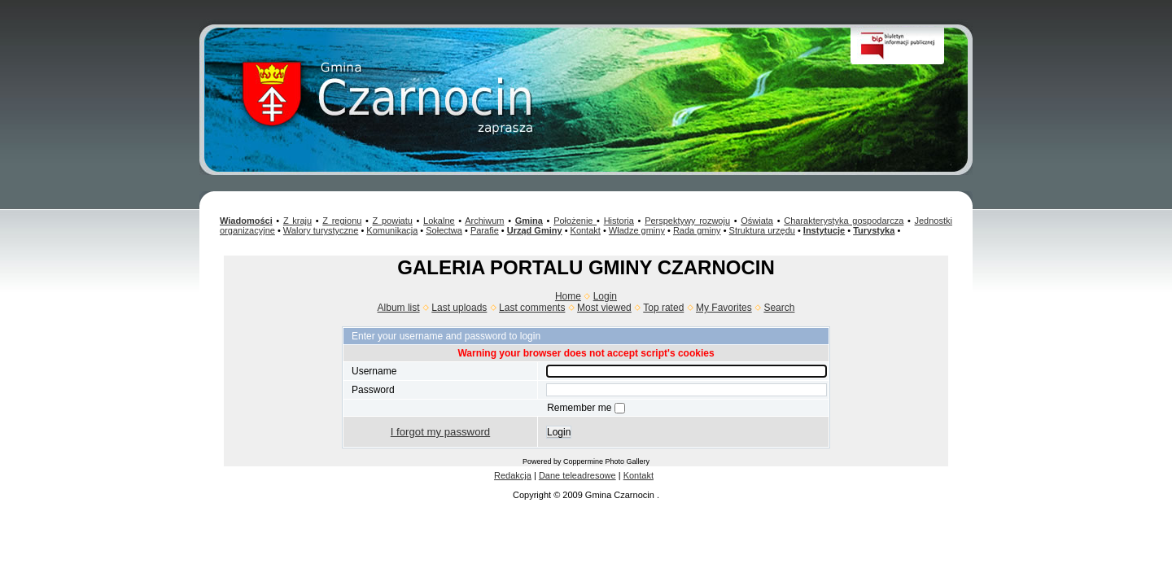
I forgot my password (440, 432)
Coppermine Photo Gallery (606, 461)
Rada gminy (697, 230)
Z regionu (341, 220)
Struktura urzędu (762, 230)
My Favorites (724, 307)
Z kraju (297, 220)
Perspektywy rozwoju (687, 220)
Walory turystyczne (321, 230)
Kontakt (586, 230)
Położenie (575, 220)
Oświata (757, 220)
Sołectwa (444, 230)
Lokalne (439, 220)
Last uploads (459, 307)
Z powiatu (393, 220)
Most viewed (604, 307)
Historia (619, 220)
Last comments (532, 307)
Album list (399, 307)
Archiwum (484, 220)
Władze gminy (637, 230)
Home (568, 296)
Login (605, 296)
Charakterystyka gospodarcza (843, 220)
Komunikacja (392, 230)
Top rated (663, 307)
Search (778, 307)
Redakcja (512, 475)
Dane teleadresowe (577, 475)
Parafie (484, 230)
